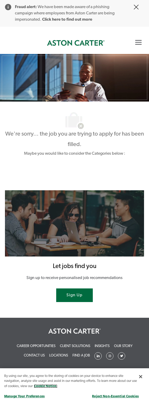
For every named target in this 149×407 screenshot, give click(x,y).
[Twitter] (109, 356)
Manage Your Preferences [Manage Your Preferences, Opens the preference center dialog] (24, 396)
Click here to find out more (67, 20)
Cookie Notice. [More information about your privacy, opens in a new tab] (45, 386)
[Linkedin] (98, 356)
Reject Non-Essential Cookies (115, 396)
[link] (76, 43)
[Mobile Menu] (138, 42)
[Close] (140, 376)
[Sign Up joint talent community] (74, 295)
